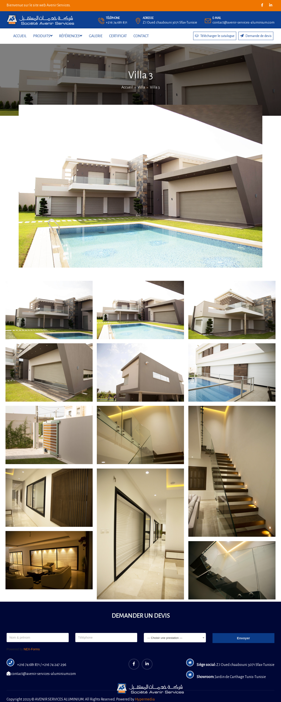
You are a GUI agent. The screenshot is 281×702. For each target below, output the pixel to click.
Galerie (96, 36)
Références (70, 36)
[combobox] (175, 637)
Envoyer (243, 638)
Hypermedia (145, 699)
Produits (42, 36)
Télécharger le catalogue (214, 36)
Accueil (20, 36)
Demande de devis (256, 36)
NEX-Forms (32, 649)
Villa (141, 87)
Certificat (118, 36)
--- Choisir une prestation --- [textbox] (164, 638)
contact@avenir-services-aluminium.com (41, 674)
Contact (141, 36)
